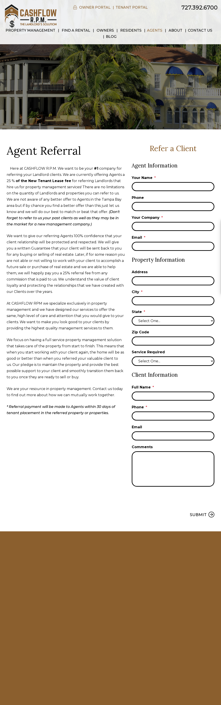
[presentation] (165, 498)
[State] (173, 321)
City (135, 292)
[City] (173, 300)
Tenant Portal (132, 7)
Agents (154, 30)
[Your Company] (173, 226)
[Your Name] (173, 186)
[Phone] (173, 206)
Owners (105, 30)
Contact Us (200, 30)
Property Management (30, 30)
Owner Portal (94, 7)
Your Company (146, 217)
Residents (130, 30)
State (137, 312)
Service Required (148, 352)
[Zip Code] (173, 341)
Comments (142, 447)
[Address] (173, 280)
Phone (138, 198)
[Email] (173, 246)
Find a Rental (76, 30)
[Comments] (173, 469)
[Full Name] (173, 396)
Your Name (142, 178)
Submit (198, 514)
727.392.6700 (199, 7)
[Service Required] (173, 361)
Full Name (141, 387)
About (175, 30)
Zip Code (140, 332)
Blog (111, 37)
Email (137, 237)
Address (140, 272)
